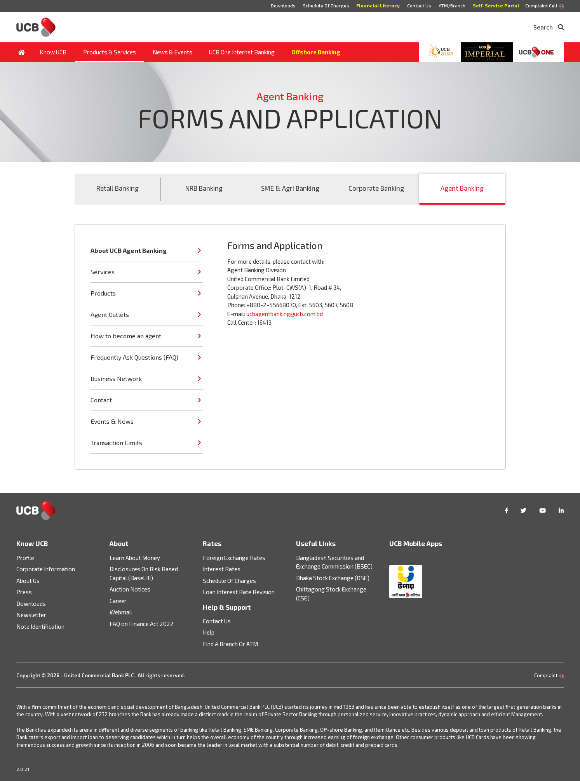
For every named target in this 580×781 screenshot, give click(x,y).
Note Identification (40, 626)
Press (24, 591)
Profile (25, 557)
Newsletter (31, 614)
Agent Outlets (110, 314)
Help (208, 632)
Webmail (121, 612)
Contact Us (419, 5)
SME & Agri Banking (290, 188)
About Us (28, 580)
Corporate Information (45, 568)
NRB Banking (204, 188)
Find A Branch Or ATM (230, 643)
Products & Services (109, 52)
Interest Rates (221, 568)
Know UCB (53, 52)
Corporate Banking (376, 188)
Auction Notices (130, 589)
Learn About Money (135, 557)
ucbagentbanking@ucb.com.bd (284, 313)
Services (103, 271)
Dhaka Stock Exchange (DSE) (332, 577)
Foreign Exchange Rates (234, 557)
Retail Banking (117, 188)
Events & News (112, 421)
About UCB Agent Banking (129, 250)
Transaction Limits (116, 442)
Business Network (116, 378)
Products (103, 293)
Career (118, 600)
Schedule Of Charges (326, 5)
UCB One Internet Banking (242, 52)
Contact (101, 400)
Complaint (549, 675)
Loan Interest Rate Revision (239, 591)
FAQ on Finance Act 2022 (142, 623)
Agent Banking (462, 188)
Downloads (282, 5)
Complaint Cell (544, 6)
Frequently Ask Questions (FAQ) (134, 357)
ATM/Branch (452, 5)
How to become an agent (126, 335)
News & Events (172, 52)
